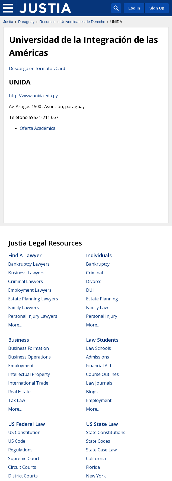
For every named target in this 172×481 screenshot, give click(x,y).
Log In (134, 8)
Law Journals (99, 383)
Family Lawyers (23, 307)
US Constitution (24, 432)
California (96, 458)
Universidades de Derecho (82, 22)
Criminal (94, 273)
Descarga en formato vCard (37, 68)
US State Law (102, 424)
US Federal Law (26, 424)
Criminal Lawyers (25, 281)
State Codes (98, 441)
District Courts (23, 476)
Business (18, 340)
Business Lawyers (26, 273)
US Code (16, 441)
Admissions (97, 357)
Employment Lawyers (30, 290)
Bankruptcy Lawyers (29, 264)
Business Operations (29, 357)
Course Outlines (102, 374)
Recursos (47, 22)
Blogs (92, 392)
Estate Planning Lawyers (33, 299)
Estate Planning (102, 299)
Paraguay (26, 22)
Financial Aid (98, 366)
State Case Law (101, 450)
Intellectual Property (29, 374)
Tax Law (16, 400)
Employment (21, 366)
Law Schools (98, 348)
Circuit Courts (22, 467)
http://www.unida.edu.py (33, 96)
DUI (90, 290)
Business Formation (28, 348)
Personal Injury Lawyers (32, 316)
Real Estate (19, 392)
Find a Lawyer (25, 255)
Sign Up (156, 8)
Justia (8, 22)
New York (96, 476)
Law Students (102, 340)
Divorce (93, 281)
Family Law (97, 307)
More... (15, 325)
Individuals (99, 255)
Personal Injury (101, 316)
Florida (93, 467)
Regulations (20, 450)
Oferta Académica (37, 128)
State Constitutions (105, 432)
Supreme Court (23, 458)
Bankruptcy (98, 264)
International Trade (28, 383)
